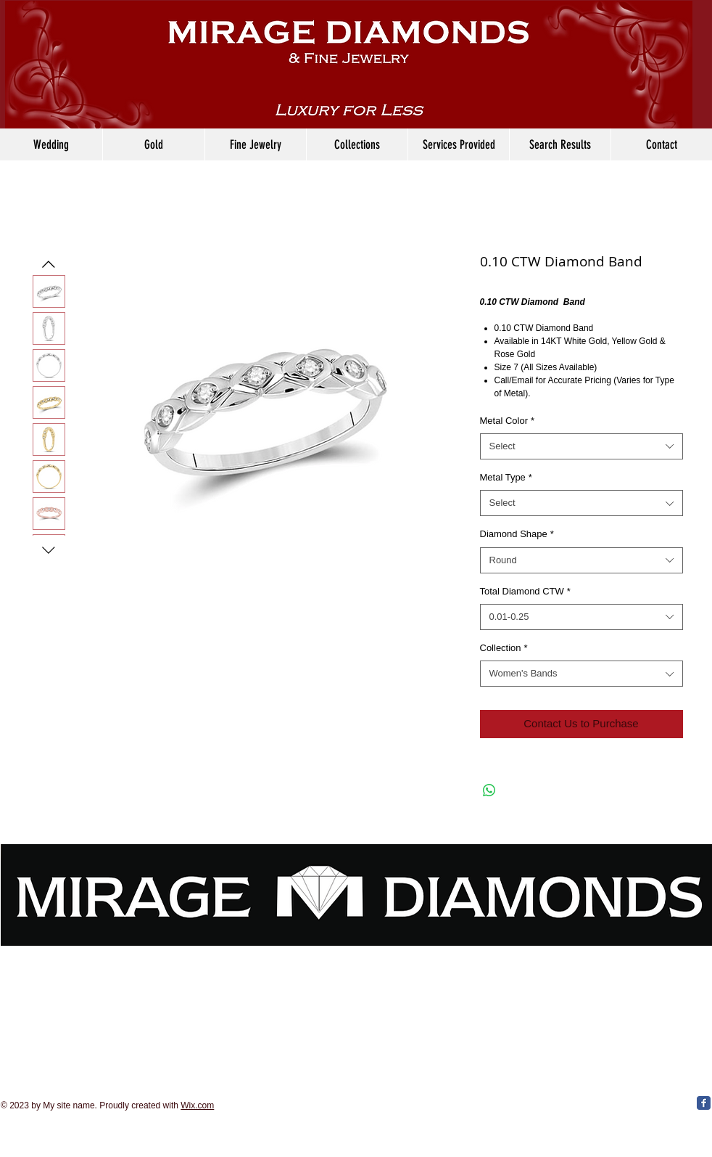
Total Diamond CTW (525, 591)
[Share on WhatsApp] (489, 790)
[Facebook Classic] (704, 1103)
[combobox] (581, 446)
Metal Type (506, 477)
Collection (504, 647)
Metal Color (507, 420)
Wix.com (197, 1105)
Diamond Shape (517, 533)
